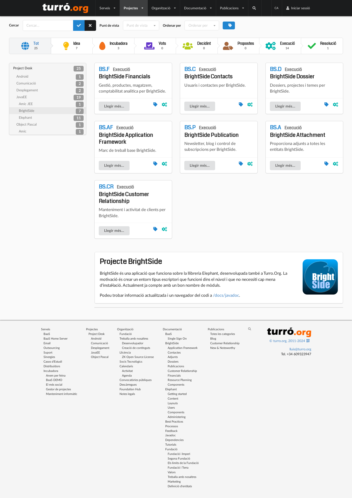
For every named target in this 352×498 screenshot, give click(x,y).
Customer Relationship (182, 371)
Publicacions (232, 8)
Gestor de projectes (58, 389)
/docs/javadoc (226, 295)
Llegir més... (114, 106)
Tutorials (170, 444)
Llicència (125, 352)
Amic (51, 132)
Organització (164, 8)
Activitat (127, 371)
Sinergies (49, 357)
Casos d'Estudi (53, 361)
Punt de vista (109, 25)
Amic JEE (51, 104)
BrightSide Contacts (208, 73)
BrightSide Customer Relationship (124, 193)
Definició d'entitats (180, 486)
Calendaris (126, 366)
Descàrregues (128, 384)
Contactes (174, 352)
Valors (172, 472)
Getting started (177, 394)
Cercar (14, 25)
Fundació (126, 334)
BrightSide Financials (124, 73)
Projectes (134, 8)
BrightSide (51, 111)
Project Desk (48, 68)
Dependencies (174, 440)
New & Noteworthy (222, 348)
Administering (177, 417)
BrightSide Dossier (292, 73)
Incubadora (51, 371)
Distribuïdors (52, 366)
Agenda (127, 375)
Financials (174, 375)
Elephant (51, 118)
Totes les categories (222, 334)
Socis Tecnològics (131, 361)
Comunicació (50, 84)
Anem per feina (56, 375)
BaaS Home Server (55, 338)
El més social (54, 384)
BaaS (47, 334)
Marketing (174, 481)
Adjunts (173, 357)
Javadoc (170, 435)
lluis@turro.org (300, 349)
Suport (48, 352)
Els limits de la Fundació (183, 463)
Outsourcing (52, 348)
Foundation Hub (130, 389)
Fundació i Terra (178, 467)
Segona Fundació (179, 458)
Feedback (171, 431)
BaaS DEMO (54, 380)
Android (50, 77)
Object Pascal (50, 125)
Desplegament (50, 91)
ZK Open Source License (138, 357)
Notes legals (127, 394)
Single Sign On (177, 338)
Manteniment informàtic (61, 394)
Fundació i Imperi (179, 454)
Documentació (198, 8)
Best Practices (174, 421)
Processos (171, 426)
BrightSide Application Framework (126, 134)
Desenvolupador (132, 343)
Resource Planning (180, 380)
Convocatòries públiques (136, 380)
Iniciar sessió (298, 8)
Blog (213, 338)
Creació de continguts (136, 348)
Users (171, 407)
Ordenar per (172, 25)
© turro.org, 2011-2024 (287, 341)
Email (47, 343)
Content (173, 398)
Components (176, 384)
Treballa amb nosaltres (134, 338)
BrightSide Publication (211, 131)
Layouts (173, 403)
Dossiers (173, 361)
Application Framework (183, 348)
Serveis (107, 8)
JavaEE (50, 97)
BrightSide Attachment (297, 131)
